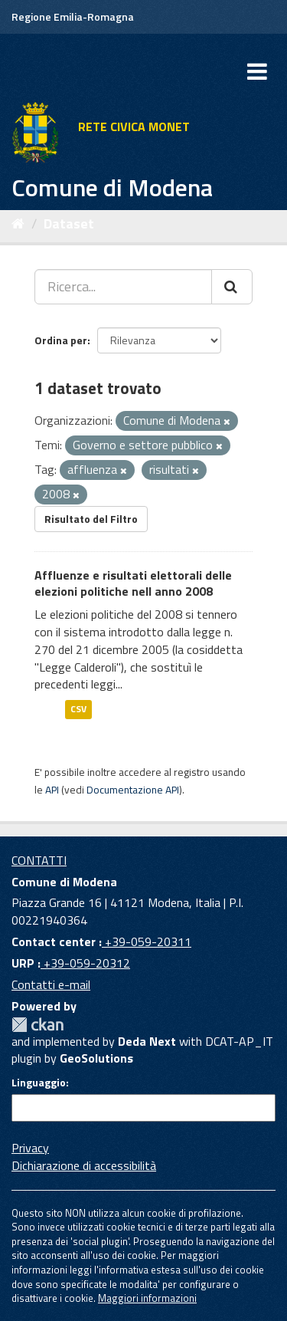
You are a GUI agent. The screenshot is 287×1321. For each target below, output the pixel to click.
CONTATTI (39, 860)
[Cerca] (232, 286)
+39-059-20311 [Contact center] (146, 941)
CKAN (37, 1025)
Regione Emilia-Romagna (72, 16)
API (52, 789)
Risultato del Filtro (91, 519)
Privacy (30, 1148)
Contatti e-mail (50, 984)
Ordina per (60, 340)
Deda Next (147, 1041)
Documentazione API (132, 789)
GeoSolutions (96, 1058)
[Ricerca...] (123, 286)
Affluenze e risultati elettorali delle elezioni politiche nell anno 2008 (133, 583)
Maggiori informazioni (147, 1298)
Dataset (69, 223)
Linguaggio (38, 1082)
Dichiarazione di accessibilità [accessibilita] (83, 1165)
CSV (78, 709)
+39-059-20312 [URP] (85, 963)
